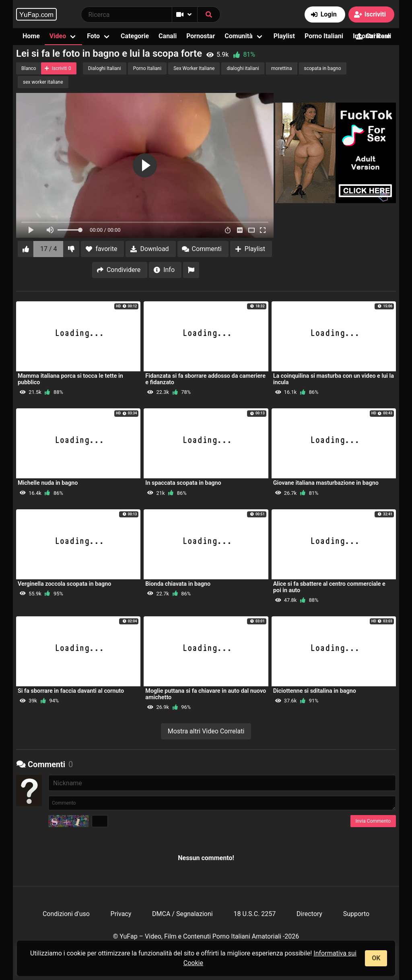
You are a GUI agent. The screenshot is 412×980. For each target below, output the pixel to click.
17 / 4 (48, 249)
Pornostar (200, 36)
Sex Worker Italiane (193, 68)
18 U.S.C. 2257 (254, 914)
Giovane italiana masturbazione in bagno (326, 483)
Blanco (28, 68)
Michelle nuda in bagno (48, 483)
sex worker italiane (43, 82)
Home (31, 36)
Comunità (239, 36)
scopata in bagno (322, 68)
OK (376, 958)
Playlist (284, 36)
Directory (309, 914)
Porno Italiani (324, 36)
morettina (281, 68)
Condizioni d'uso (66, 914)
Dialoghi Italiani (104, 68)
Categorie (135, 36)
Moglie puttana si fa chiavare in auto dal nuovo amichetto (205, 694)
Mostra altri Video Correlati (206, 731)
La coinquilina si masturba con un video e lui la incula (333, 379)
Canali (168, 36)
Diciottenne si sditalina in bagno (314, 691)
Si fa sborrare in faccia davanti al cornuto (71, 691)
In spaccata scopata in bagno (183, 483)
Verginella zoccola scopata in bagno (64, 584)
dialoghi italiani (243, 68)
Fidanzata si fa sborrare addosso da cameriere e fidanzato (205, 379)
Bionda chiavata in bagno (177, 584)
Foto (93, 36)
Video (57, 36)
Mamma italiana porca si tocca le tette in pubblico (70, 379)
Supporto (356, 914)
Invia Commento (373, 821)
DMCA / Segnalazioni (182, 914)
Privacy (121, 914)
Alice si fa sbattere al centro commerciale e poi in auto (329, 587)
